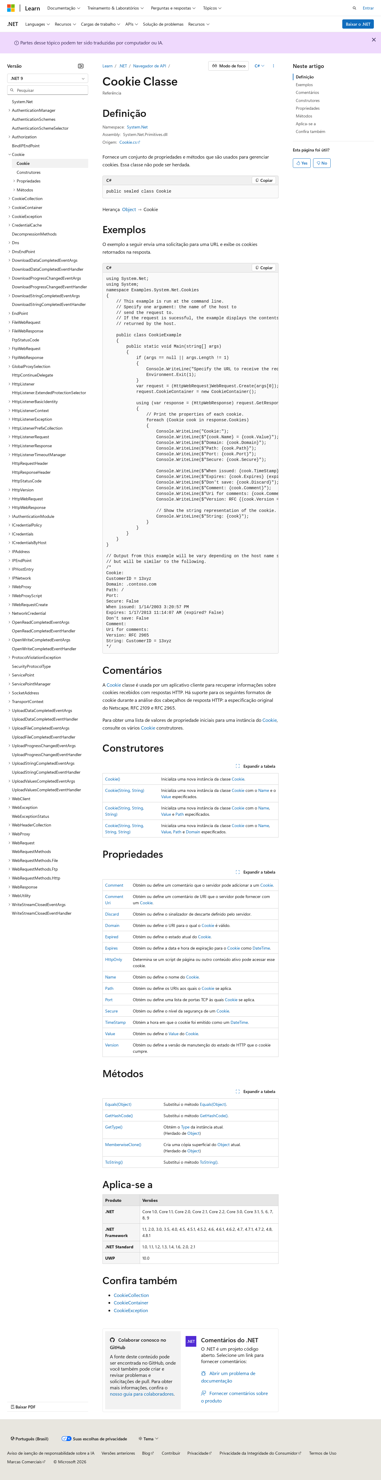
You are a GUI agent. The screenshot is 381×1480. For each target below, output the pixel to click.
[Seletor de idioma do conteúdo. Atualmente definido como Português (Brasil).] (29, 1438)
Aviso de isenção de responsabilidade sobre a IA (50, 1453)
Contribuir (171, 1453)
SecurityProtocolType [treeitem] (31, 666)
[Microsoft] (11, 8)
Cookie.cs (128, 142)
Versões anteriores (118, 1453)
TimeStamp (115, 1022)
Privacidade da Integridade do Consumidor (259, 1453)
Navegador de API (149, 66)
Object (129, 209)
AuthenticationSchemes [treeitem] (33, 119)
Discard (112, 914)
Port (109, 999)
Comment (114, 885)
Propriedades (308, 108)
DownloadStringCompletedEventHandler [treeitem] (49, 304)
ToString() (114, 1162)
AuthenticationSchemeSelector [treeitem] (40, 128)
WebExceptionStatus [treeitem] (30, 816)
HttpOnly (113, 959)
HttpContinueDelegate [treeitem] (32, 375)
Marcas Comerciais (24, 1461)
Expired (111, 936)
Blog (146, 1453)
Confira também (310, 131)
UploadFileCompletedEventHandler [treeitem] (43, 737)
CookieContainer (131, 1302)
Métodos (304, 116)
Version (112, 1045)
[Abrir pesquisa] (354, 8)
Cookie (114, 685)
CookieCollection (131, 1295)
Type (185, 1127)
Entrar (368, 8)
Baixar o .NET (358, 24)
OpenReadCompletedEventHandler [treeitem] (43, 631)
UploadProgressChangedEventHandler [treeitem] (47, 754)
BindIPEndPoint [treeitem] (26, 145)
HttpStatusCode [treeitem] (26, 481)
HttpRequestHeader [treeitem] (30, 463)
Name (263, 790)
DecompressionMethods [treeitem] (34, 234)
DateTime (261, 948)
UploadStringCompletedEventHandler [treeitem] (46, 772)
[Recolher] (80, 66)
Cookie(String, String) (124, 790)
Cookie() (112, 779)
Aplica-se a (306, 123)
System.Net (137, 127)
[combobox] (47, 78)
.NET (123, 66)
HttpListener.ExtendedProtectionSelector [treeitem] (49, 392)
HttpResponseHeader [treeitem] (31, 472)
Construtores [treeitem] (29, 172)
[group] (190, 463)
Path (179, 814)
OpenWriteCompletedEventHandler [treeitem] (44, 648)
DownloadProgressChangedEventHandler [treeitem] (49, 287)
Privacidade (197, 1453)
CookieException (131, 1310)
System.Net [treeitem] (22, 101)
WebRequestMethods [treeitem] (31, 851)
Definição (305, 77)
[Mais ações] (273, 66)
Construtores (308, 100)
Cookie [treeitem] (23, 163)
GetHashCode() (119, 1115)
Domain (193, 832)
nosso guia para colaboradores (142, 1394)
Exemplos (304, 84)
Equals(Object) (118, 1104)
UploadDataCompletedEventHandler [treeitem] (45, 719)
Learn (107, 66)
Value (166, 796)
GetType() (113, 1127)
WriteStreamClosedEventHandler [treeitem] (41, 913)
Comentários (307, 92)
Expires (111, 948)
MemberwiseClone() (123, 1144)
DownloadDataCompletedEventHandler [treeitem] (47, 269)
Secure (111, 1011)
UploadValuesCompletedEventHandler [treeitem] (46, 789)
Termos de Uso (322, 1453)
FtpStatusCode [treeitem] (25, 340)
